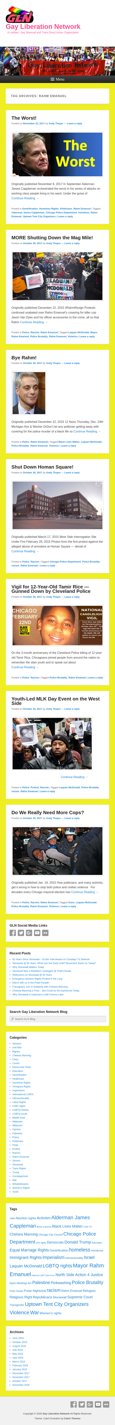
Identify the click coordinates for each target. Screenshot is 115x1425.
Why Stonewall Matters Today (28, 967)
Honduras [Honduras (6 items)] (97, 1250)
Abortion (16, 1043)
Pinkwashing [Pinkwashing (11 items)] (61, 1283)
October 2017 (19, 1381)
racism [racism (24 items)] (53, 1290)
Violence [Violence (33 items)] (19, 1312)
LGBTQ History (20, 1109)
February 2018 (20, 1365)
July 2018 (17, 1350)
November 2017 (21, 1377)
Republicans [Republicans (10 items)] (42, 1297)
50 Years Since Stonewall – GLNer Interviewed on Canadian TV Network (51, 959)
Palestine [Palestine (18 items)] (41, 1282)
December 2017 (21, 1373)
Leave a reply (74, 123)
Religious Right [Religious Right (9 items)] (21, 1297)
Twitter (21, 933)
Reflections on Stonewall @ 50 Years (32, 974)
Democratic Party (21, 1067)
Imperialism (18, 1090)
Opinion (16, 1129)
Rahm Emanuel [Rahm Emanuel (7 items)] (71, 1290)
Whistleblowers (20, 1184)
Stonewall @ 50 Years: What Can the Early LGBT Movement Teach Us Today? (54, 963)
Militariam (17, 1121)
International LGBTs (22, 1094)
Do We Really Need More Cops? (47, 812)
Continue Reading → (25, 198)
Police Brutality (39, 336)
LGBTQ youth (19, 1113)
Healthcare (18, 1078)
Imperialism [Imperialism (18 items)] (54, 1257)
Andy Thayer (56, 123)
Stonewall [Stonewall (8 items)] (60, 1297)
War (14, 1180)
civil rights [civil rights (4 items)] (41, 1242)
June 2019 (18, 1338)
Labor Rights (19, 1102)
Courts (15, 1063)
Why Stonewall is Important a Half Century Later (38, 994)
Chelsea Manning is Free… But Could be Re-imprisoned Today (46, 990)
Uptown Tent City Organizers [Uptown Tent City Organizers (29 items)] (57, 1304)
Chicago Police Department (61, 212)
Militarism (17, 1125)
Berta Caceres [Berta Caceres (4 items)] (44, 1227)
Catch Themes (72, 1418)
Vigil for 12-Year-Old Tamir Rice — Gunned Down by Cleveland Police (51, 589)
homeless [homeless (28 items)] (79, 1250)
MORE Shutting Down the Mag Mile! (52, 237)
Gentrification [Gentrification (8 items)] (59, 1250)
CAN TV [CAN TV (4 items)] (87, 1227)
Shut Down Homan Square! (42, 467)
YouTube (37, 933)
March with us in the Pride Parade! (30, 982)
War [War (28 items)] (34, 1312)
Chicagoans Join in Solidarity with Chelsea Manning (39, 986)
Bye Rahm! (24, 357)
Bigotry (16, 1051)
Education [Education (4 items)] (97, 1242)
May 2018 (17, 1353)
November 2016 (21, 1385)
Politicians (66, 208)
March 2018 (18, 1361)
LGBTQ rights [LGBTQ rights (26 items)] (57, 1265)
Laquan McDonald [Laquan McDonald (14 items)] (26, 1266)
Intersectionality (20, 1098)
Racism (35, 332)
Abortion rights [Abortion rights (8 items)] (26, 1218)
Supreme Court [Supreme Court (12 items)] (80, 1297)
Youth (15, 1191)
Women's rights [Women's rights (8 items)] (51, 1313)
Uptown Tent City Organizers (39, 216)
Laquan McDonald (78, 332)
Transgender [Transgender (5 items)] (17, 1305)
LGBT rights (18, 1106)
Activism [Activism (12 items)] (44, 1218)
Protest (35, 787)
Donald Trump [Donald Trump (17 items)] (77, 1242)
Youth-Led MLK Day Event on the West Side (55, 701)
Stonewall (17, 1164)
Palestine (17, 1133)
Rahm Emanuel (82, 208)
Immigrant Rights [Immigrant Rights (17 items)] (26, 1257)
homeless (83, 212)
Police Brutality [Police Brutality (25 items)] (87, 1282)
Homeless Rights (49, 208)
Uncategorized (20, 1176)
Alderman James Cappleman (27, 212)
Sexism (16, 1160)
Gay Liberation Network (43, 26)
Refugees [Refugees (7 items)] (89, 1290)
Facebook (13, 933)
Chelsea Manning (21, 1055)
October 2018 (19, 1342)
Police (25, 332)
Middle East (18, 1117)
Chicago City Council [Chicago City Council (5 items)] (51, 1234)
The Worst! (23, 118)
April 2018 (17, 1357)
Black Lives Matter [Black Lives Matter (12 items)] (67, 1226)
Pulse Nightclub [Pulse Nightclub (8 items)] (35, 1291)
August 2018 (19, 1346)
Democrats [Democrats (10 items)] (55, 1242)
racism (15, 565)
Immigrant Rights (21, 1086)
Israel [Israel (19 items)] (89, 1257)
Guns (71, 902)
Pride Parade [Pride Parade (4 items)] (16, 1291)
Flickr (45, 933)
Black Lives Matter (69, 441)
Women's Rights (21, 1187)
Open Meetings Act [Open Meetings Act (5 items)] (20, 1283)
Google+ (29, 933)
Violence (72, 336)
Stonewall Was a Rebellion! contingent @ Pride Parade (41, 971)
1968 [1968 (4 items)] (12, 1218)
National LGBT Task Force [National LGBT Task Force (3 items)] (43, 1275)
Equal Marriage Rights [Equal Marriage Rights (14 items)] (29, 1250)
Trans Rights (19, 1168)
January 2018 (19, 1369)
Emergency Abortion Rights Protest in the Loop (37, 978)
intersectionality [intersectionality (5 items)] (74, 1257)
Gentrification (30, 208)
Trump (15, 1172)
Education (17, 1071)
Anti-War (17, 1047)
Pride (15, 1145)
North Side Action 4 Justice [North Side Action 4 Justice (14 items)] (79, 1275)
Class (15, 1059)
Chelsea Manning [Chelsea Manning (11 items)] (24, 1234)
